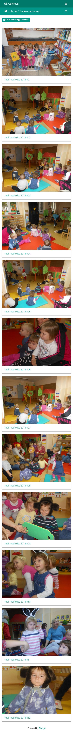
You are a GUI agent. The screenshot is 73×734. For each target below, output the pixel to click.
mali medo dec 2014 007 (17, 427)
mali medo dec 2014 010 (17, 601)
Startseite (5, 11)
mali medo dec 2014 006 (17, 369)
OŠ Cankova (11, 3)
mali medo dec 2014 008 (17, 485)
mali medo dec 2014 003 (17, 195)
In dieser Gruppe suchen (15, 19)
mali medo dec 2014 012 (17, 717)
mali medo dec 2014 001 (17, 79)
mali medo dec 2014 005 (17, 311)
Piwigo (42, 728)
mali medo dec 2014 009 (17, 543)
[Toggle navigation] (66, 4)
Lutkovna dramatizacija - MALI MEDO (31, 11)
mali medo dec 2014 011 (17, 659)
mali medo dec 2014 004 (17, 253)
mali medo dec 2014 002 (17, 137)
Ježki (13, 11)
